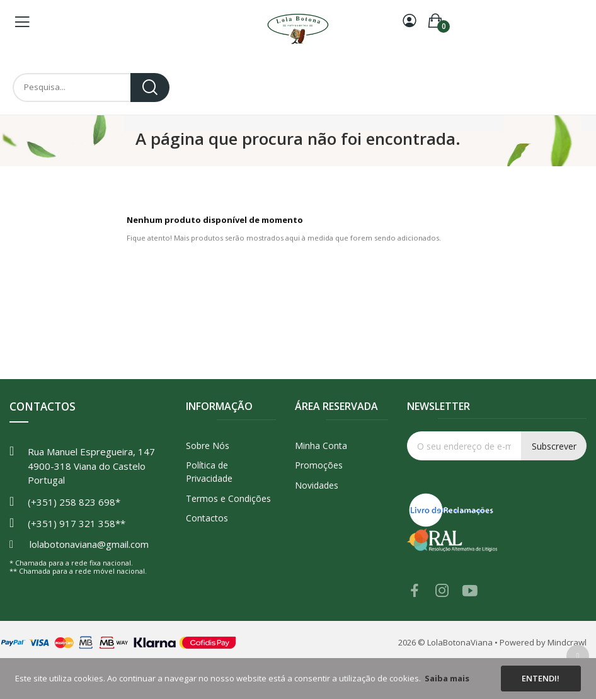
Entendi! (540, 678)
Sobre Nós (207, 446)
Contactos (207, 518)
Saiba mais (447, 678)
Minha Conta (321, 446)
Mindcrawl (567, 642)
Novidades (316, 485)
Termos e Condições (228, 498)
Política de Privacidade (209, 471)
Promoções (319, 465)
